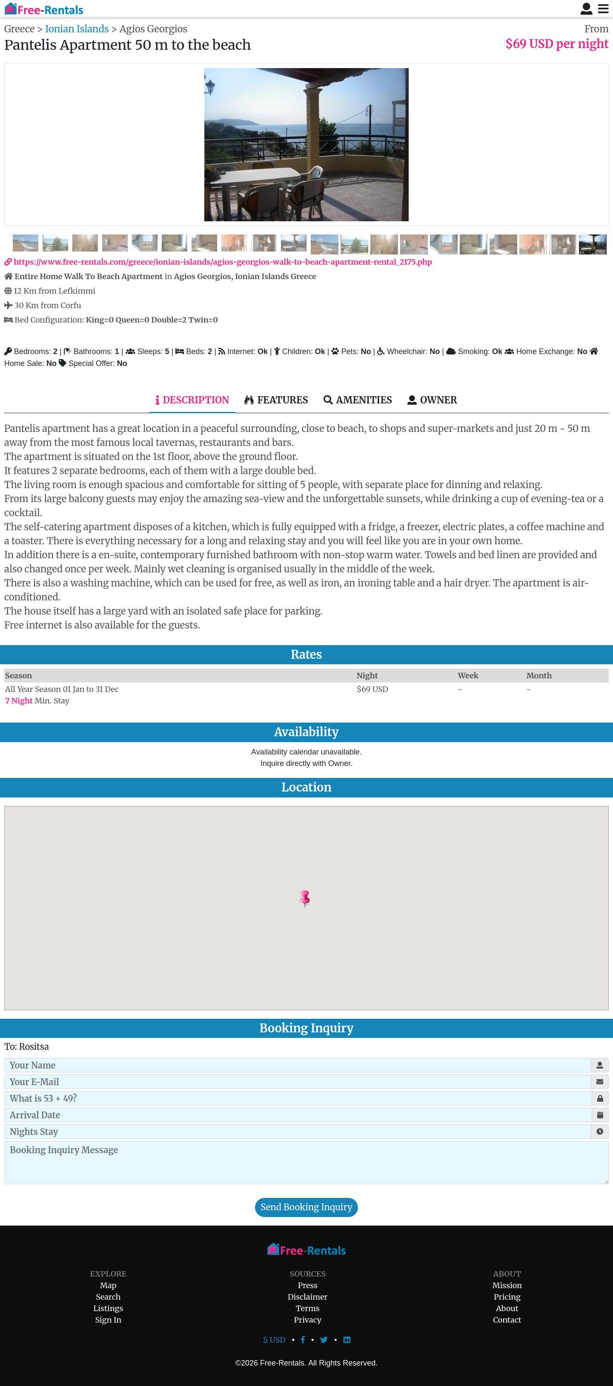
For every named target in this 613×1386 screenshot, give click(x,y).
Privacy (308, 1320)
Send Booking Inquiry (306, 1207)
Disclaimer (308, 1297)
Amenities (358, 400)
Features (276, 400)
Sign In (108, 1320)
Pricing (507, 1297)
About (507, 1308)
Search (108, 1297)
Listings (108, 1308)
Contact (507, 1320)
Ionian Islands (77, 29)
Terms (308, 1308)
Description (192, 400)
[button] (326, 899)
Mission (507, 1285)
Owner (432, 400)
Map (108, 1285)
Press (308, 1285)
